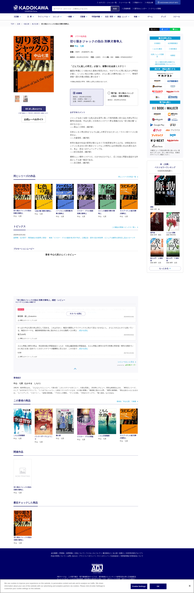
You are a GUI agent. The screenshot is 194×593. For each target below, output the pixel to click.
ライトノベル (44, 17)
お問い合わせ (72, 531)
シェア (166, 29)
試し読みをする (33, 109)
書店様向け (107, 528)
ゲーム (150, 17)
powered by (126, 365)
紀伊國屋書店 (173, 43)
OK (158, 586)
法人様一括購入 (118, 528)
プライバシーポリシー (87, 531)
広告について (79, 528)
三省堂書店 (173, 49)
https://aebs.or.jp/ (87, 556)
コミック (57, 17)
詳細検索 (126, 9)
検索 (115, 9)
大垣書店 (157, 43)
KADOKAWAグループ (134, 528)
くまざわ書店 (157, 49)
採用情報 (69, 528)
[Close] (190, 586)
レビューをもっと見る (126, 362)
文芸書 (17, 17)
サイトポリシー (102, 531)
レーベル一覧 (125, 3)
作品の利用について (58, 531)
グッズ (163, 17)
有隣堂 (172, 55)
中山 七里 (79, 46)
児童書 (83, 17)
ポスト (155, 29)
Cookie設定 (114, 531)
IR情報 (61, 528)
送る (176, 29)
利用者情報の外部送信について (132, 531)
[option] (24, 476)
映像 (137, 17)
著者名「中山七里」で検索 (126, 401)
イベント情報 (154, 9)
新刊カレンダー (140, 9)
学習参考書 (97, 17)
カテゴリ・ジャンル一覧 (108, 3)
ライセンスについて (93, 528)
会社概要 (54, 528)
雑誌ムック (123, 17)
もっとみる (164, 268)
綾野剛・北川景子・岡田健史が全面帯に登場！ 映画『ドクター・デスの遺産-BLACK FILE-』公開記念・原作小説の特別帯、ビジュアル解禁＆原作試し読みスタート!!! (74, 238)
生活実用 (110, 17)
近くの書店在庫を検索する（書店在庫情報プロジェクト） (165, 63)
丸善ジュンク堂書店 (157, 55)
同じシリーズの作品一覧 (127, 177)
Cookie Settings (139, 586)
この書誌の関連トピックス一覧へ (124, 227)
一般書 (70, 17)
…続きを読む (91, 312)
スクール (176, 17)
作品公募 (150, 3)
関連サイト (138, 3)
